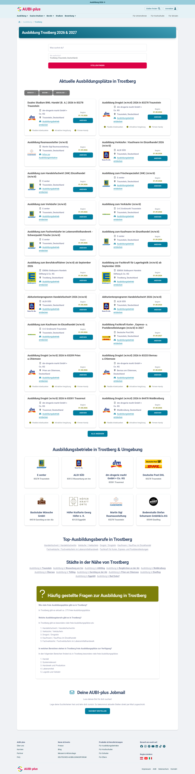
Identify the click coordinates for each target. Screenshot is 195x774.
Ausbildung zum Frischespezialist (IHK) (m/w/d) (128, 173)
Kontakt (174, 769)
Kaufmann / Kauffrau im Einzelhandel (134, 545)
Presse (60, 746)
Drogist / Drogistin (108, 545)
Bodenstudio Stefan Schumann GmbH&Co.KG (154, 514)
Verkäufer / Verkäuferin (88, 545)
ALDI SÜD (78, 474)
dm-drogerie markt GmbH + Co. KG (116, 476)
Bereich (30, 93)
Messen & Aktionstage (67, 753)
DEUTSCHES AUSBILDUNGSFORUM (72, 757)
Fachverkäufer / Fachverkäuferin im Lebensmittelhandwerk (72, 549)
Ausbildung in (40, 568)
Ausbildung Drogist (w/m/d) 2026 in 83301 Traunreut (56, 398)
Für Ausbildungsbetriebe (109, 746)
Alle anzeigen (97, 434)
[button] (22, 15)
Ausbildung (27, 22)
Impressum (146, 769)
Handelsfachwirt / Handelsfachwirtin (60, 545)
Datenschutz (163, 769)
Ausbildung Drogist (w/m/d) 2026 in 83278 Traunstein (131, 102)
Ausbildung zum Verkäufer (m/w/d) (46, 204)
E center (41, 474)
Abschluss (60, 93)
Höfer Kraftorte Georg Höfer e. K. (79, 514)
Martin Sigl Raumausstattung (116, 514)
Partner (20, 753)
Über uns (20, 746)
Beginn (45, 93)
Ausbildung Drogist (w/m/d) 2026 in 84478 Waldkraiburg (133, 398)
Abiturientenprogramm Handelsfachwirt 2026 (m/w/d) (57, 296)
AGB (154, 769)
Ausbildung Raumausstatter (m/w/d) (47, 142)
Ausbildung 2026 (97, 2)
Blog (60, 749)
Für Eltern (103, 757)
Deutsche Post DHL (153, 474)
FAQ (18, 757)
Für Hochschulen (106, 749)
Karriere (20, 749)
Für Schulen (103, 753)
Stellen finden (97, 65)
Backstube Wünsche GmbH (41, 514)
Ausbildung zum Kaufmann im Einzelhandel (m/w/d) (130, 231)
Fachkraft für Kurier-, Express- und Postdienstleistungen (124, 549)
